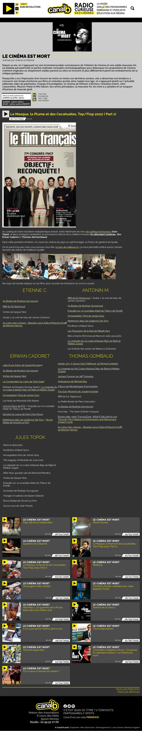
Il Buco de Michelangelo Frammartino (78, 386)
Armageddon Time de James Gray (86, 316)
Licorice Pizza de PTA (14, 406)
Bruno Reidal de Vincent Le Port (28, 421)
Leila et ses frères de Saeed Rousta (21, 365)
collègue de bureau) (100, 231)
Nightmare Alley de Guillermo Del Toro (88, 321)
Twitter (42, 94)
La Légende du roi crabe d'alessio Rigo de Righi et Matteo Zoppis (30, 388)
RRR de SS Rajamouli (14, 306)
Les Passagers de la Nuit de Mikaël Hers (89, 331)
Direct (24, 4)
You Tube (42, 98)
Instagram (43, 100)
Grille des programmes (112, 7)
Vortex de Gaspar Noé (14, 376)
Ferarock (93, 717)
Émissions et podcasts (111, 10)
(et (87, 231)
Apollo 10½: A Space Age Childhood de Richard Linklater (88, 363)
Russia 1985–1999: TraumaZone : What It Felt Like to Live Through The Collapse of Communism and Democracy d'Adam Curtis (87, 419)
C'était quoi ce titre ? (79, 710)
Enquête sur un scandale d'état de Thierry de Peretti (95, 311)
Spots (89, 713)
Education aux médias (111, 13)
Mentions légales (132, 727)
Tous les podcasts (128, 689)
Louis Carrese (117, 727)
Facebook (43, 96)
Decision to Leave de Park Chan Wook (23, 414)
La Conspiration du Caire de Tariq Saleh (23, 381)
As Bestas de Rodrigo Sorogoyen (20, 301)
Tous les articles (128, 692)
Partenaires (72, 713)
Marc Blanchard (87, 727)
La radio (102, 3)
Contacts (106, 710)
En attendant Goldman (103, 234)
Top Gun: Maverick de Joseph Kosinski (78, 391)
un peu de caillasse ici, (67, 247)
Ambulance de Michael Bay (72, 381)
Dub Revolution (30, 7)
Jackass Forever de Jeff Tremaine (75, 376)
